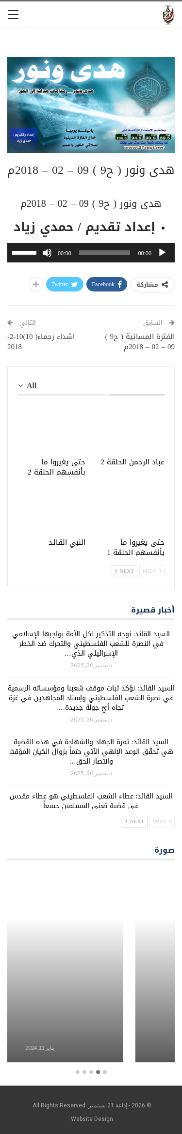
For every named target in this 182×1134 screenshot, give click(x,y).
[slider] (105, 252)
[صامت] (47, 253)
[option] (91, 967)
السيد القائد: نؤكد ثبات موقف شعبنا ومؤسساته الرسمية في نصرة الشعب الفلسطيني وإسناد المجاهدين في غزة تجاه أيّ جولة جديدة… (91, 698)
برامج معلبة (91, 1032)
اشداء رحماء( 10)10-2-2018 (41, 341)
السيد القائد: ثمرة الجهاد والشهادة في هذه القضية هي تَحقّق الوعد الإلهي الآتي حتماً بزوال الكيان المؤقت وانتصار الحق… (91, 752)
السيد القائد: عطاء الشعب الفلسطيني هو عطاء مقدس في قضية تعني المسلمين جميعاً (91, 801)
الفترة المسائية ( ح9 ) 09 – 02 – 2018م (140, 341)
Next (124, 571)
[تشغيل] (162, 253)
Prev (152, 571)
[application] (91, 252)
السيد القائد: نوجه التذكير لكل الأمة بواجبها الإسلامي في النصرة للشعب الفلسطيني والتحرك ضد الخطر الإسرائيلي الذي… (91, 644)
